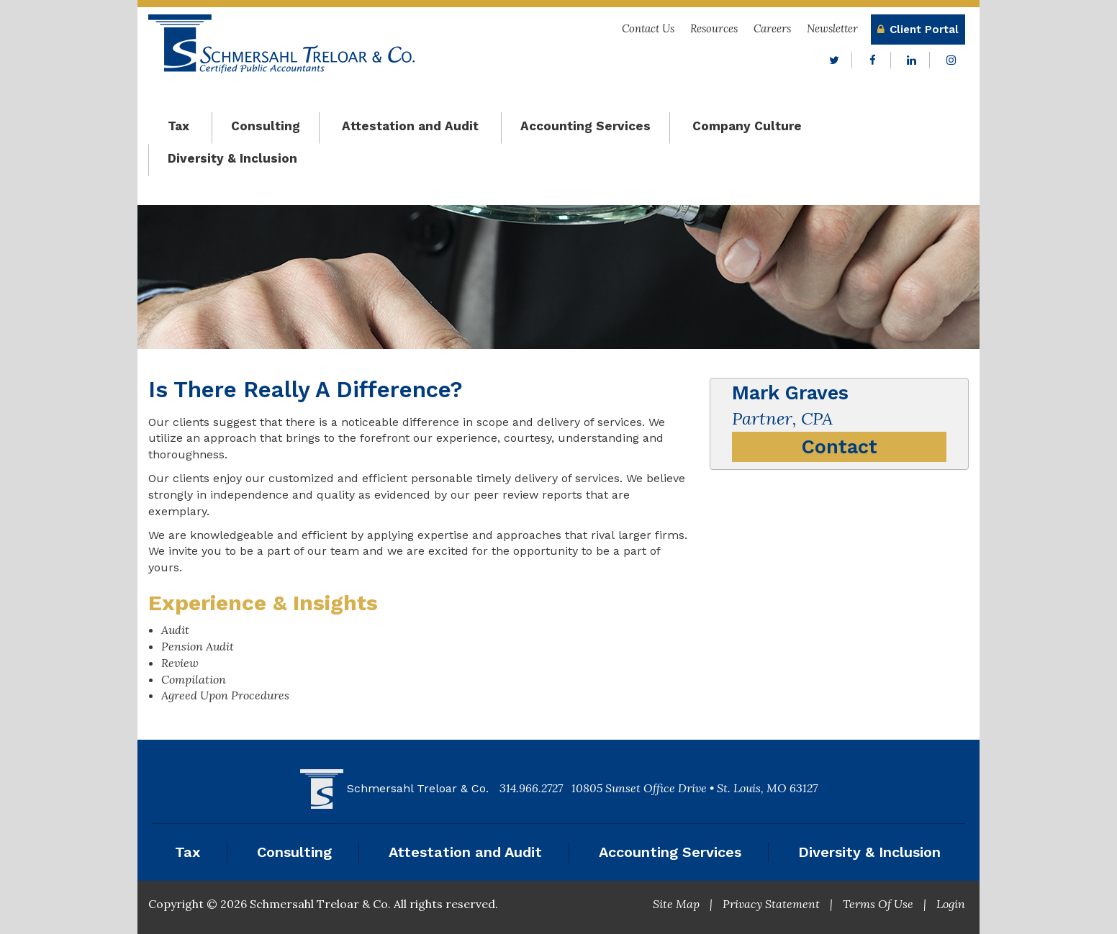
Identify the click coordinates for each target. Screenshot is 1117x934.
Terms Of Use (878, 904)
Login (950, 904)
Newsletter (832, 28)
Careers (772, 28)
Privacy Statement (771, 904)
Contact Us (648, 28)
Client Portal (918, 29)
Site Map (676, 904)
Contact (839, 446)
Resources (714, 28)
